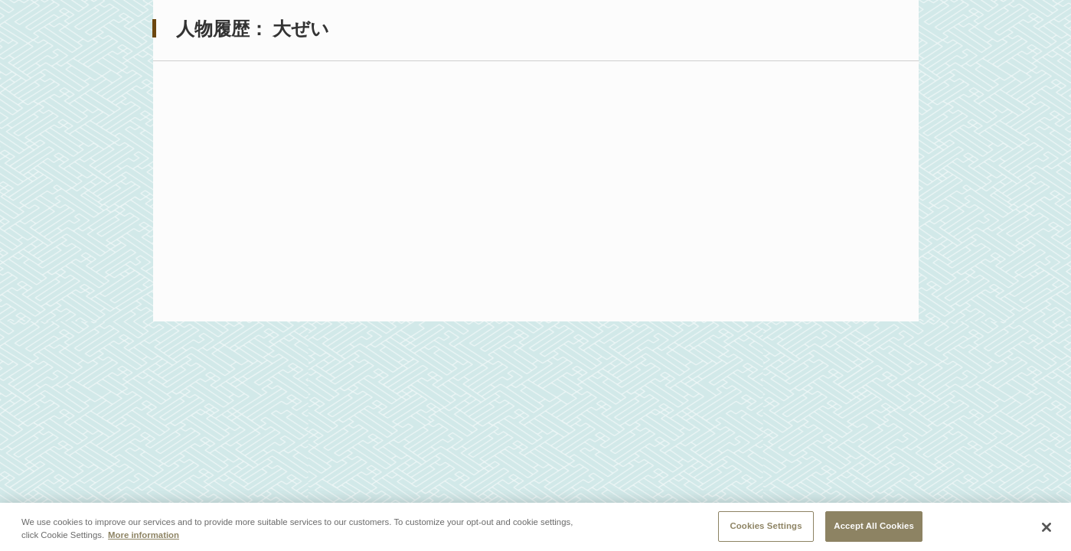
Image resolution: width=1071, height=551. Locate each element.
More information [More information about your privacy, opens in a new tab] (143, 537)
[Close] (1046, 529)
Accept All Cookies (874, 528)
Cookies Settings (766, 528)
